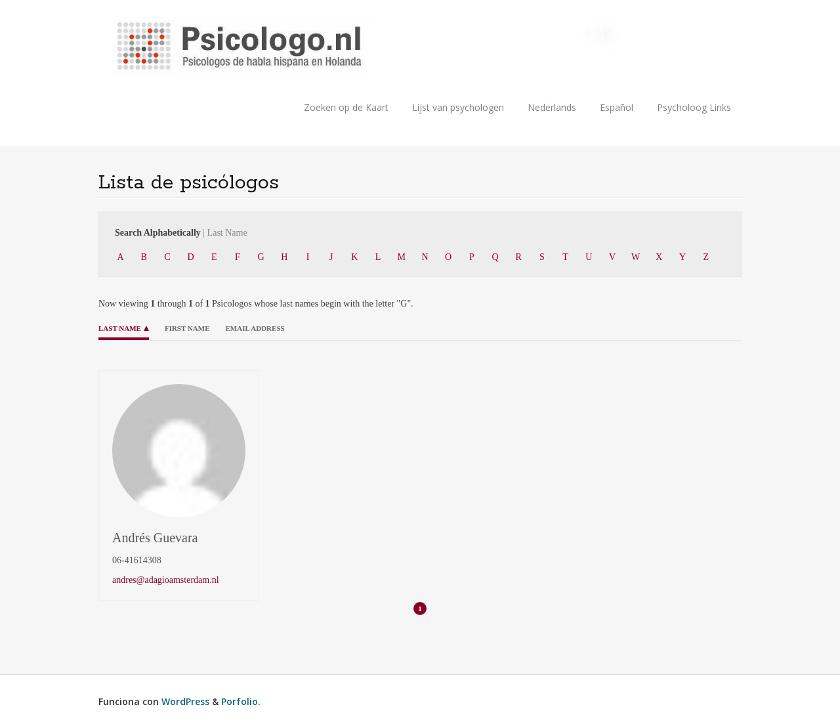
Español (616, 107)
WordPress (185, 701)
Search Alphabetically (181, 233)
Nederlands (552, 107)
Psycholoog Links (694, 107)
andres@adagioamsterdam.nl (165, 580)
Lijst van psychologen (458, 107)
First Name (187, 328)
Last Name (119, 328)
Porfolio (239, 701)
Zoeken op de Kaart (346, 107)
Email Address (254, 328)
